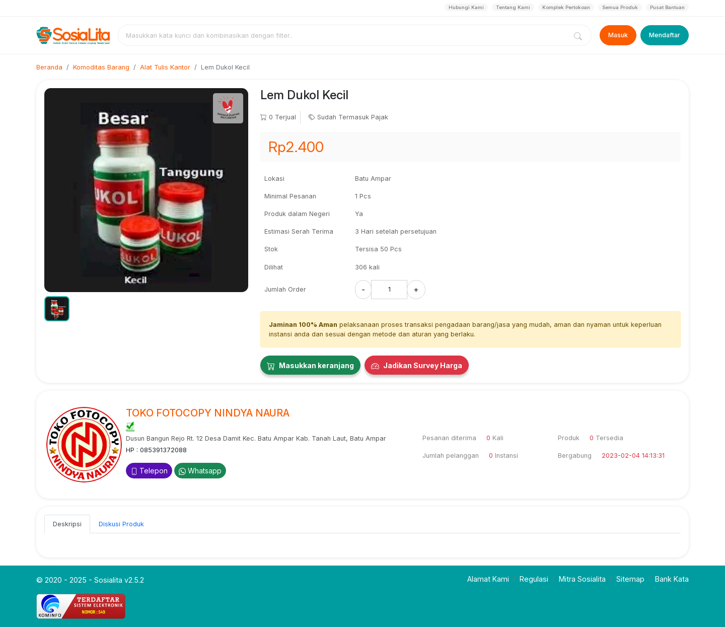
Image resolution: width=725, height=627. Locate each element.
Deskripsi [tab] (67, 524)
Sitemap (630, 579)
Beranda (49, 67)
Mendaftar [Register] (664, 35)
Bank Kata (672, 579)
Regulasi (534, 579)
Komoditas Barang (101, 67)
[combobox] (344, 35)
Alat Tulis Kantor (165, 67)
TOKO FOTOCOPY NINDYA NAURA (207, 413)
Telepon (149, 470)
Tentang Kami (513, 7)
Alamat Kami (488, 579)
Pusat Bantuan (667, 7)
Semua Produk (620, 7)
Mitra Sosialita (582, 579)
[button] (56, 308)
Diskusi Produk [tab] (121, 524)
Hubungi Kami (466, 7)
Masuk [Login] (618, 35)
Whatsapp (200, 470)
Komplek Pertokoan (566, 7)
